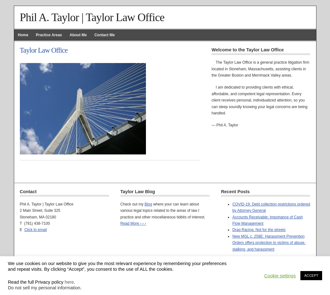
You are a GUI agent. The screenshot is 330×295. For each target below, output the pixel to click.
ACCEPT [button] (311, 275)
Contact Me (104, 35)
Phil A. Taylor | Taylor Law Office (92, 17)
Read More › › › (133, 223)
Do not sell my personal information (44, 287)
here (69, 282)
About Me (78, 35)
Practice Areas (49, 35)
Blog (148, 204)
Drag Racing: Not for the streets (259, 230)
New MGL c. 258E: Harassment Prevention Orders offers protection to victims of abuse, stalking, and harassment (268, 243)
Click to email (35, 230)
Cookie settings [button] (280, 275)
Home (23, 35)
